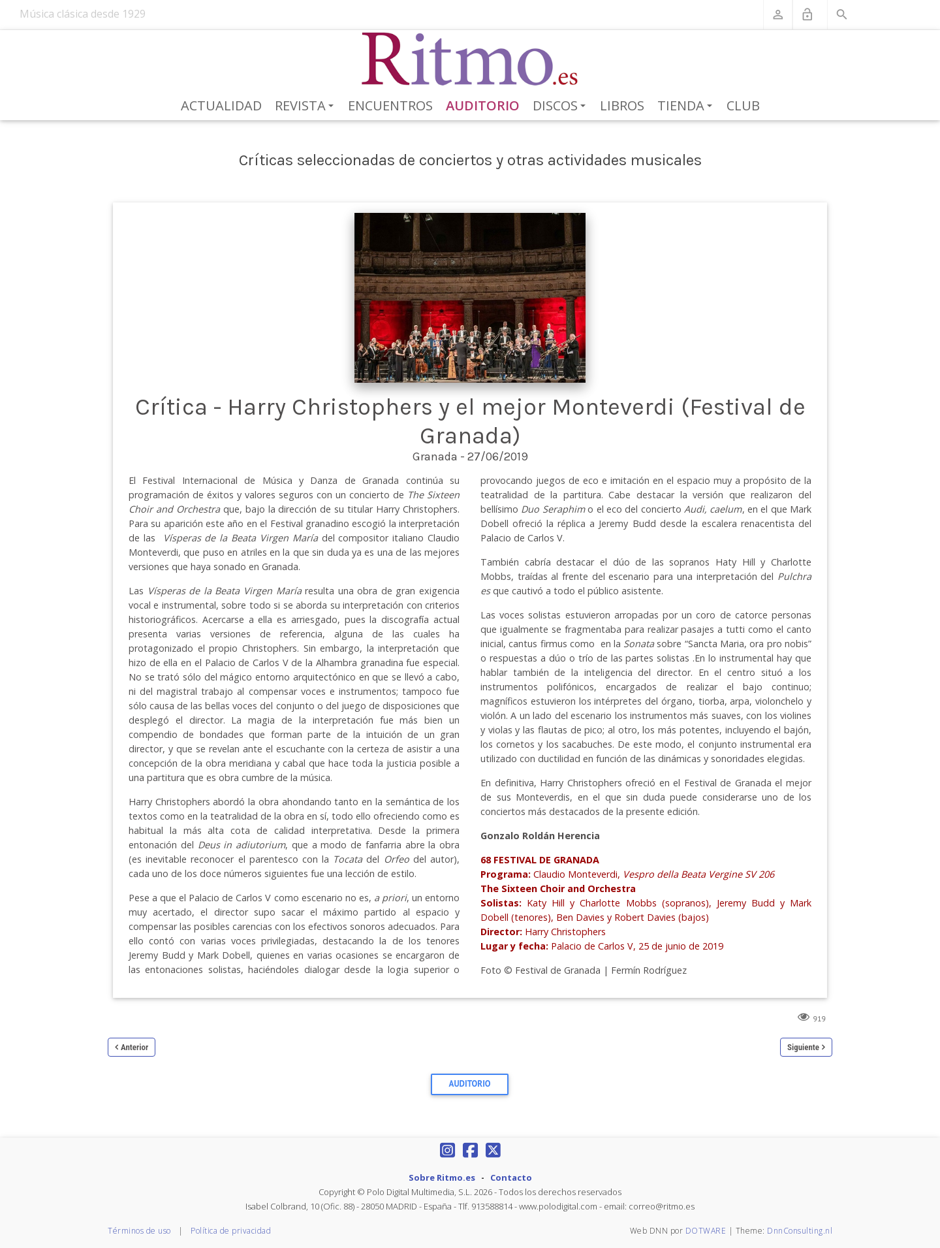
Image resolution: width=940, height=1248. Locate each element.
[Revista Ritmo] (470, 59)
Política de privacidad (231, 1230)
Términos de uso (139, 1230)
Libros (622, 105)
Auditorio (483, 105)
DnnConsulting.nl (799, 1230)
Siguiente (803, 1047)
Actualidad (221, 105)
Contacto (511, 1177)
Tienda (687, 106)
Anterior (134, 1047)
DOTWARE (706, 1230)
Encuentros (390, 105)
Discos (561, 106)
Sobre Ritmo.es (442, 1177)
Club (743, 105)
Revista (306, 106)
